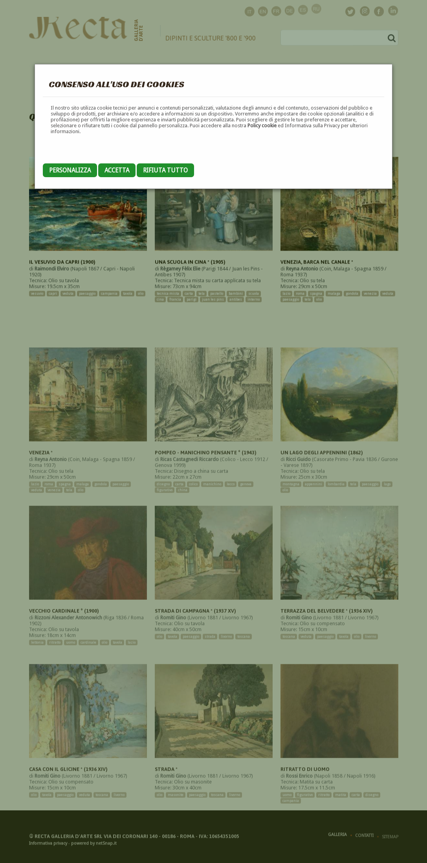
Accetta (116, 170)
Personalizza (70, 170)
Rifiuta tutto (165, 170)
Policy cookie (262, 125)
